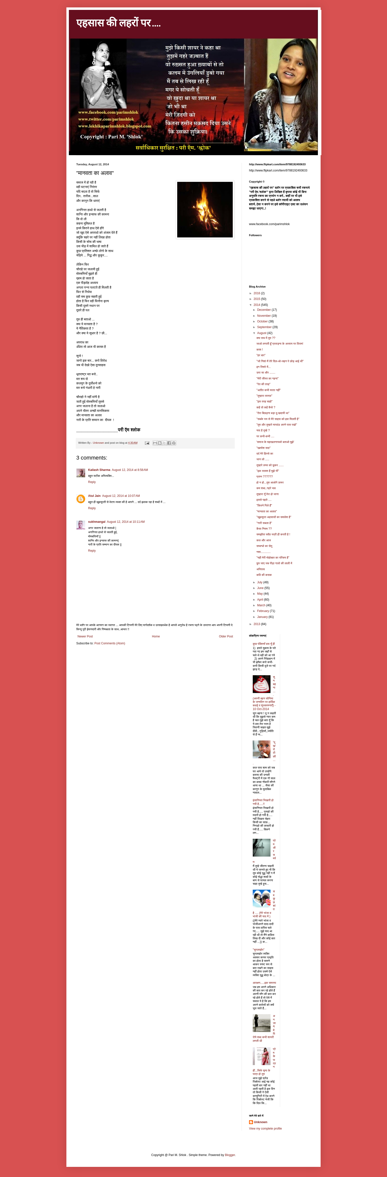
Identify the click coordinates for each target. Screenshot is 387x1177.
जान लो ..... (262, 459)
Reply (92, 482)
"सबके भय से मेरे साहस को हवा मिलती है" (277, 419)
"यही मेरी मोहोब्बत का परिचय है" (272, 557)
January (263, 617)
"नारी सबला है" (264, 523)
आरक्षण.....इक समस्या (264, 983)
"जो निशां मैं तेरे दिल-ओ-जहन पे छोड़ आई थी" (280, 361)
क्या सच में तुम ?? (265, 338)
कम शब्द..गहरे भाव (266, 488)
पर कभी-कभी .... (265, 436)
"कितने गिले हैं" (264, 505)
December (264, 310)
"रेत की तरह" (263, 384)
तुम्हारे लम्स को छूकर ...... (270, 465)
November (264, 315)
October (263, 321)
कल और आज (263, 540)
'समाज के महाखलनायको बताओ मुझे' (275, 442)
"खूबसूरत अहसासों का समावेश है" (273, 517)
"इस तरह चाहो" (264, 401)
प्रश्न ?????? (264, 476)
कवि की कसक (264, 575)
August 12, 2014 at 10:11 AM (126, 522)
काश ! (259, 349)
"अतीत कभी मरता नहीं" (268, 390)
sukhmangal (96, 522)
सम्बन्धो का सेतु (264, 546)
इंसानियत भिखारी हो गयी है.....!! (263, 802)
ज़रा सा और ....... (265, 372)
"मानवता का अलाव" (266, 511)
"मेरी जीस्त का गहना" (267, 378)
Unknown (260, 1122)
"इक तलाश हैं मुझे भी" (267, 471)
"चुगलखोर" (258, 949)
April (260, 599)
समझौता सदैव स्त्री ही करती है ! (273, 534)
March (261, 605)
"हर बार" (261, 355)
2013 (257, 624)
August (262, 333)
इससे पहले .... (263, 500)
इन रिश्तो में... (263, 367)
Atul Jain (94, 496)
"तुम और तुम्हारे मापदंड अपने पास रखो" (276, 424)
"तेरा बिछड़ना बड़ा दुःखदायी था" (272, 413)
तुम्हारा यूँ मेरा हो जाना (267, 494)
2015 (257, 299)
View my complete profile (265, 1128)
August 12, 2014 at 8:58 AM (130, 470)
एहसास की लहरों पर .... (118, 22)
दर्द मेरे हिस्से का (264, 453)
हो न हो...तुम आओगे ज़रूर (270, 482)
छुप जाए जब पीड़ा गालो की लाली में (274, 563)
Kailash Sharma (99, 470)
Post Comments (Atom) (109, 643)
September (264, 327)
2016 (257, 293)
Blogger (230, 1155)
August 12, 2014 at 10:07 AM (121, 496)
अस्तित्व (260, 569)
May (260, 593)
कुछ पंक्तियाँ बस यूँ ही (264, 644)
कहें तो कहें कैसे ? (265, 407)
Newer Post (85, 636)
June (260, 588)
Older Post (226, 636)
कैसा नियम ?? (264, 528)
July (260, 582)
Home (156, 636)
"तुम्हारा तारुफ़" (264, 396)
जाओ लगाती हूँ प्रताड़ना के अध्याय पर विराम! (279, 343)
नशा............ (263, 552)
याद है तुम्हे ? (263, 430)
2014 (257, 305)
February (263, 611)
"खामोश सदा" (263, 448)
